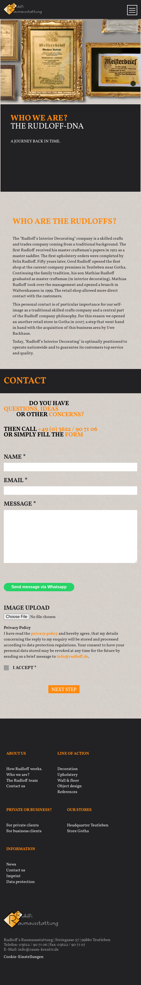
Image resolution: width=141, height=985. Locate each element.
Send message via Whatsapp (39, 587)
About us (16, 753)
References (67, 792)
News (11, 864)
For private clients (22, 825)
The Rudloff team (22, 780)
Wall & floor (68, 780)
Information (20, 849)
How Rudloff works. (24, 769)
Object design (69, 786)
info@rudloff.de (72, 656)
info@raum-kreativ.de (38, 949)
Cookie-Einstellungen (24, 957)
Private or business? (29, 810)
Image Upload (27, 608)
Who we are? (18, 775)
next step (64, 689)
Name (15, 457)
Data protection (20, 882)
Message (20, 504)
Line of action (73, 753)
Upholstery (67, 775)
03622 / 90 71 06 (33, 945)
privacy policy (44, 633)
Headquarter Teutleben (88, 825)
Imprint (13, 876)
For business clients (24, 831)
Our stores (79, 810)
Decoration (67, 769)
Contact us (15, 786)
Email (15, 480)
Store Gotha (78, 831)
